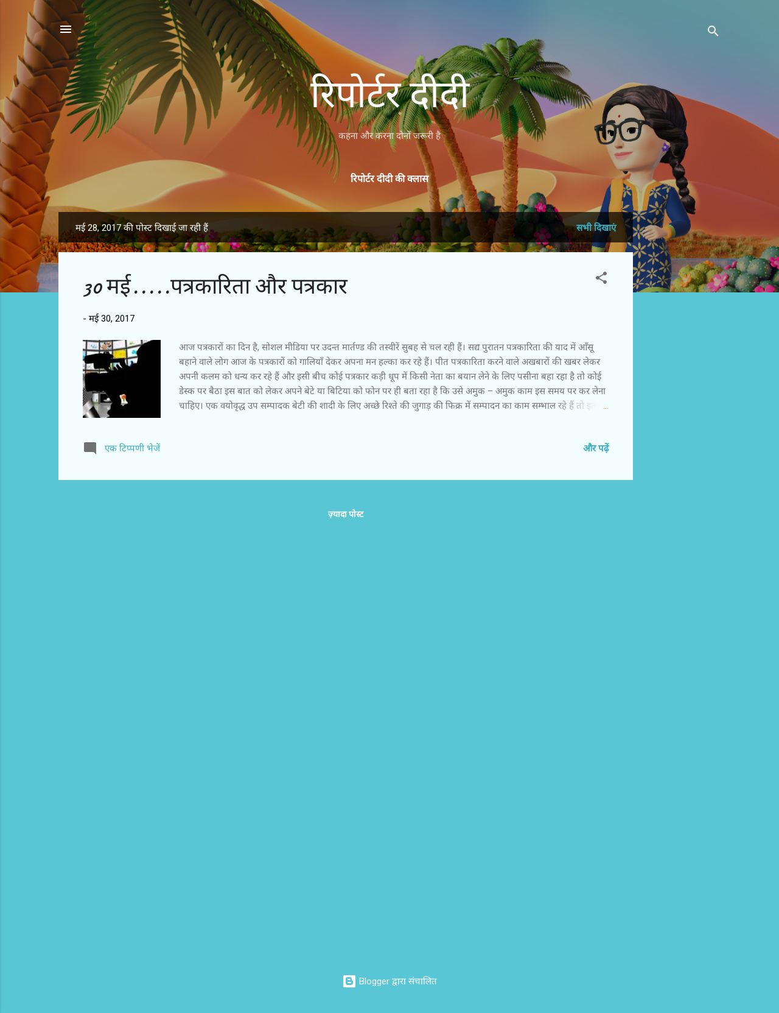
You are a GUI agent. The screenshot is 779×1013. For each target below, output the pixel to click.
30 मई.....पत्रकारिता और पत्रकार (215, 287)
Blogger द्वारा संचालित (389, 981)
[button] (601, 279)
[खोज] (713, 33)
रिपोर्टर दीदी (389, 95)
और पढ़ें (596, 448)
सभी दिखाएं (596, 227)
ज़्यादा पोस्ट (345, 514)
